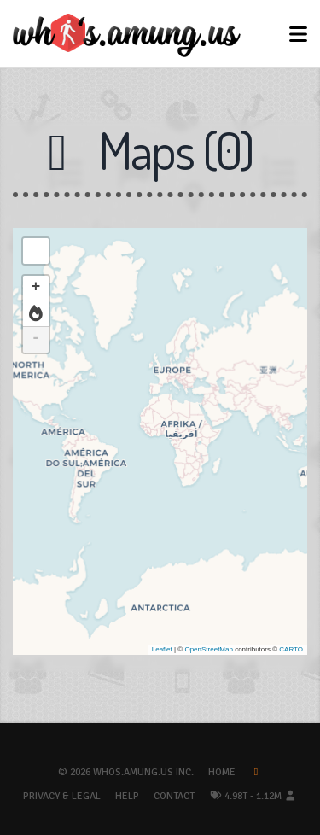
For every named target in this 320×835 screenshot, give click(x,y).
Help (127, 796)
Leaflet (162, 649)
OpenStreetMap (208, 649)
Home (222, 772)
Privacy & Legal (62, 796)
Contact (174, 796)
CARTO (291, 649)
